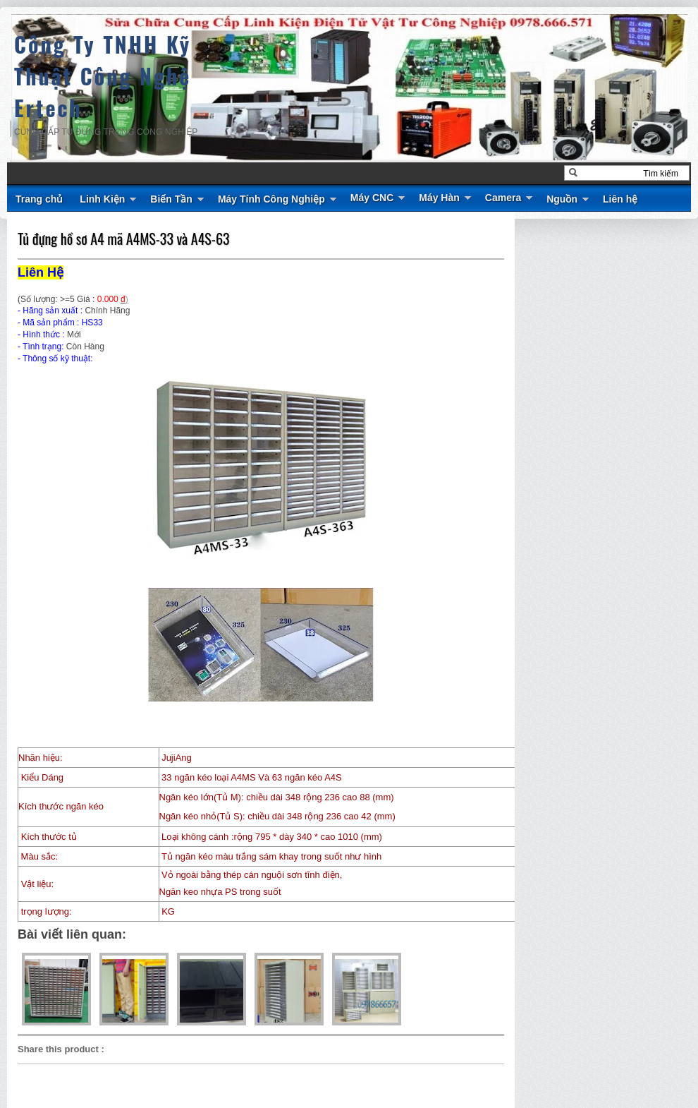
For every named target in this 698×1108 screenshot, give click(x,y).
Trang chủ (39, 199)
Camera (503, 197)
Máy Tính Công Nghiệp (271, 199)
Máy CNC (371, 197)
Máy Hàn (439, 197)
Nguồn (561, 199)
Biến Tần (171, 199)
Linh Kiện (102, 199)
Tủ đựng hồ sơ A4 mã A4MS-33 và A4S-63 (123, 238)
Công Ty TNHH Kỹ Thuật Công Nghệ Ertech (102, 76)
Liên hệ (620, 199)
